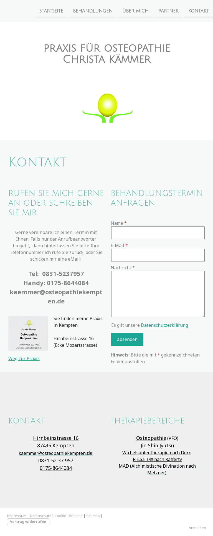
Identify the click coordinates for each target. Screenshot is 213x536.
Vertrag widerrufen (28, 521)
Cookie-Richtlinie (69, 515)
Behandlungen (93, 10)
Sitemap (93, 515)
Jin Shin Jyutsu (157, 445)
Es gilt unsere (149, 325)
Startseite (51, 10)
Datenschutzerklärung (164, 325)
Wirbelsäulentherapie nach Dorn (156, 453)
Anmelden (197, 527)
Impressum (16, 515)
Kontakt (198, 10)
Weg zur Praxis (24, 358)
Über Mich (135, 10)
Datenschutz (40, 515)
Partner (168, 10)
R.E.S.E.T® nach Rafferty (157, 459)
